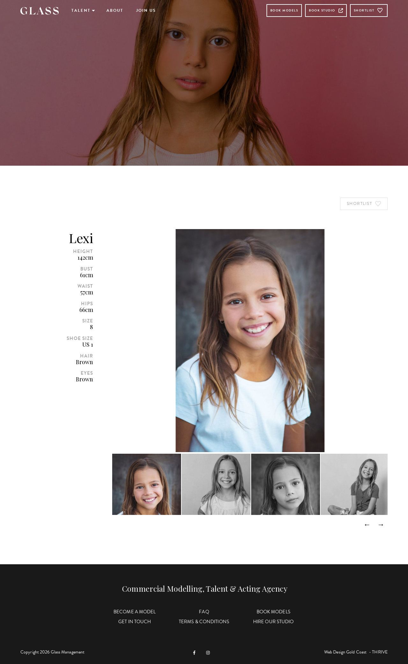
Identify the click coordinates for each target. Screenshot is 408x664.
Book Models (284, 10)
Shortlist (369, 10)
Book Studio (326, 10)
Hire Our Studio (273, 621)
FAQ (204, 611)
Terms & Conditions (204, 621)
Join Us (146, 10)
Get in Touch (134, 621)
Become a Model (134, 611)
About (114, 10)
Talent (81, 10)
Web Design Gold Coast (345, 652)
